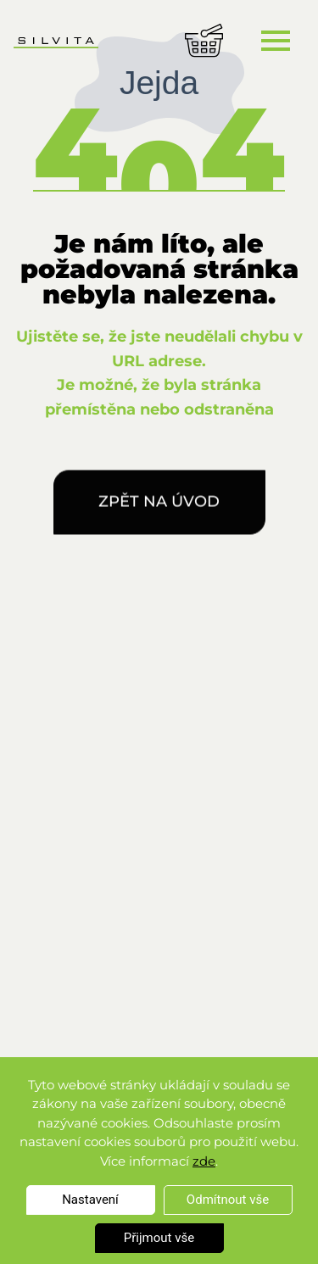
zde (203, 1161)
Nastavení (90, 1199)
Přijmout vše (159, 1237)
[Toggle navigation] (275, 40)
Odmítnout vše (228, 1199)
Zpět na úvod (159, 505)
